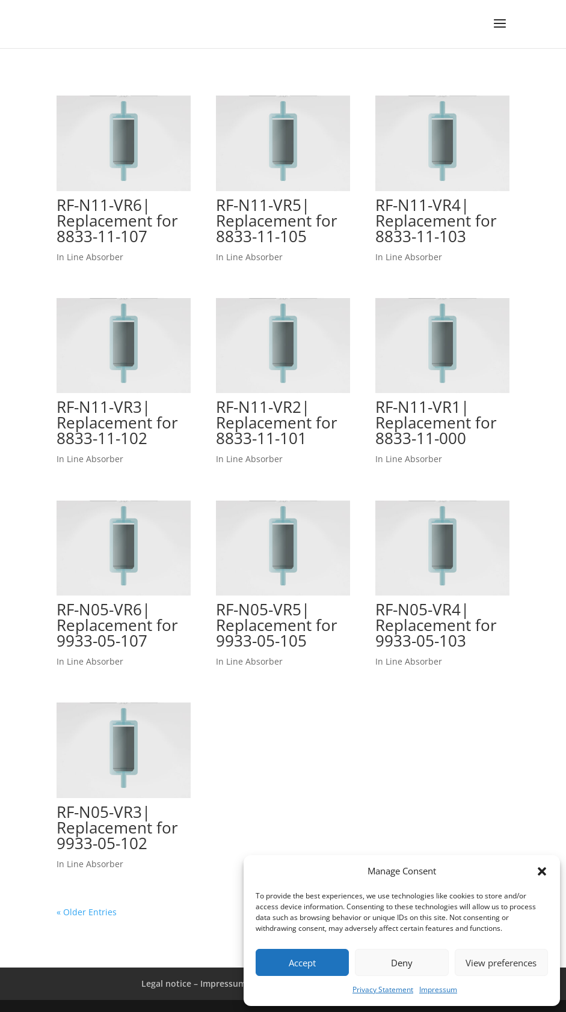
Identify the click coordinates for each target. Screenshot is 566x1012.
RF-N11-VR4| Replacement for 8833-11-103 (436, 220)
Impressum (438, 989)
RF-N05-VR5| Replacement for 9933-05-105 (276, 625)
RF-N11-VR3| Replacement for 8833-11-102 (117, 422)
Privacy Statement (382, 989)
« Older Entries (87, 912)
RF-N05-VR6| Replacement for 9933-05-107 (117, 625)
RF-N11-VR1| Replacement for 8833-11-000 (436, 422)
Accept (302, 963)
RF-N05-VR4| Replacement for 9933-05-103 (436, 625)
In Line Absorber (90, 257)
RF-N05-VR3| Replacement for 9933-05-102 (117, 827)
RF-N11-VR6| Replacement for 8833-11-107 (117, 220)
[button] (542, 871)
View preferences (501, 963)
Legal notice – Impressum (193, 983)
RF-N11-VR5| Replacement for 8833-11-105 (276, 220)
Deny (402, 963)
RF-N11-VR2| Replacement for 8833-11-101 (276, 422)
